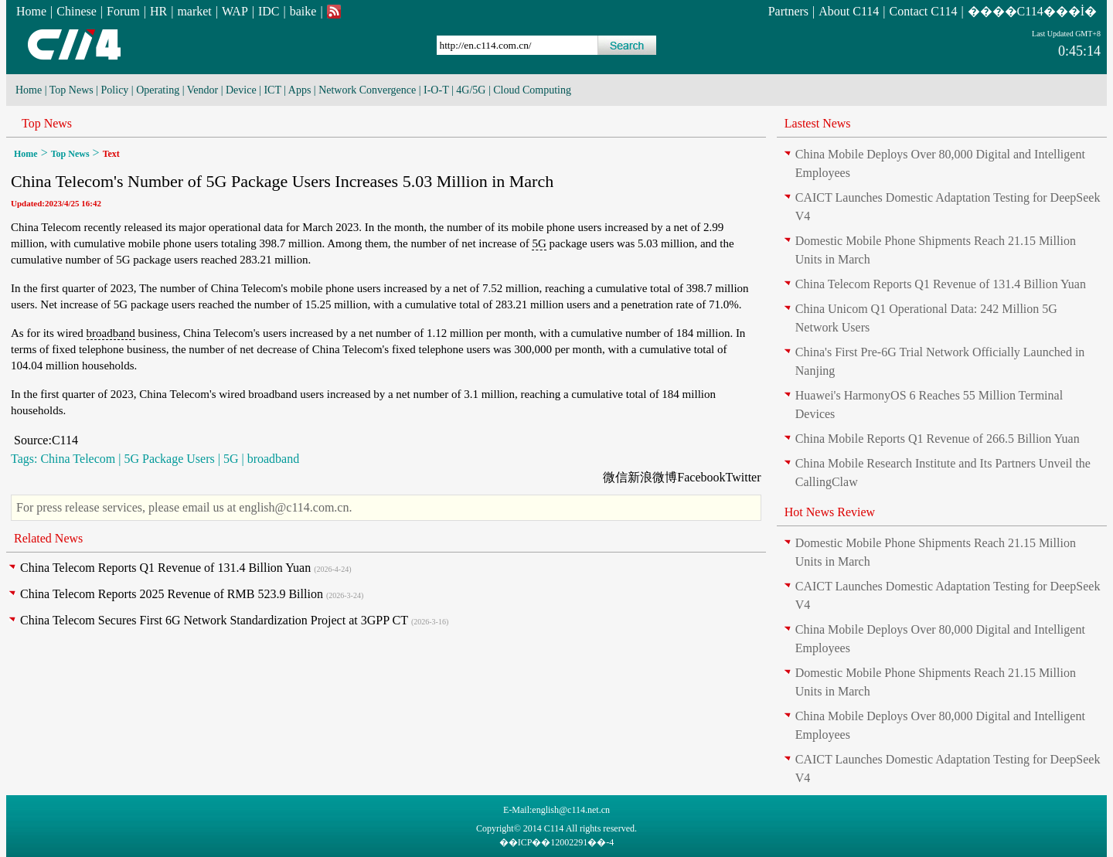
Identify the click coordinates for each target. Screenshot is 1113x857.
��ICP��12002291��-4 (556, 842)
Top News (71, 90)
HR (158, 11)
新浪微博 (652, 477)
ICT (272, 90)
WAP (235, 11)
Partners (788, 11)
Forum (123, 11)
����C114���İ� (1032, 11)
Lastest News (818, 123)
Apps (299, 90)
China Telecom (77, 458)
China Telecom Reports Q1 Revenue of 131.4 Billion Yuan (165, 567)
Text (111, 153)
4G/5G (470, 90)
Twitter (743, 477)
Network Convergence (367, 90)
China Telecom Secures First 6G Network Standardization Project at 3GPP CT (214, 620)
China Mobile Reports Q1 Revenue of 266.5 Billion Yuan (937, 438)
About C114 (849, 11)
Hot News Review (830, 512)
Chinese (76, 11)
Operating (157, 90)
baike (303, 11)
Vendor (202, 90)
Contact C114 (924, 11)
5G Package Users (169, 458)
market (194, 11)
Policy (115, 90)
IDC (269, 11)
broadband (111, 333)
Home (31, 11)
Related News (48, 538)
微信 (615, 477)
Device (241, 90)
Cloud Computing (532, 90)
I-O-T (436, 90)
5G (539, 243)
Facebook (701, 477)
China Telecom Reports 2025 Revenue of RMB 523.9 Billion (171, 593)
